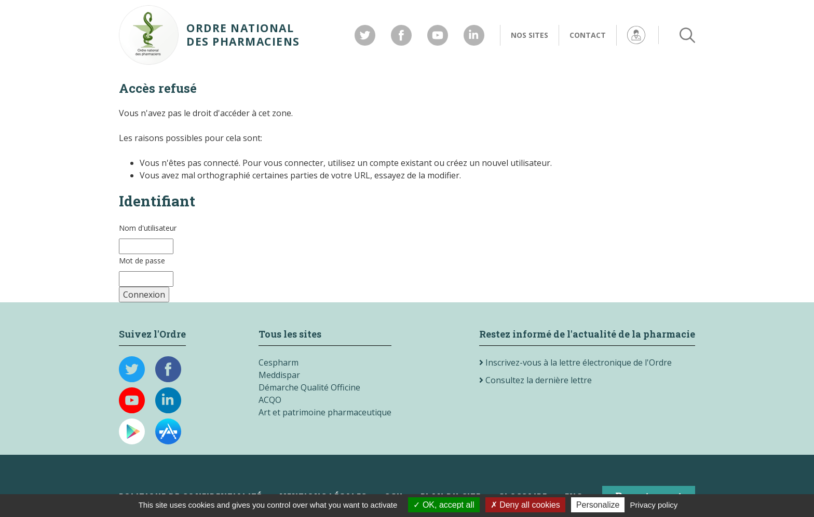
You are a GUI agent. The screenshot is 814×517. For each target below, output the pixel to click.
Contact (587, 35)
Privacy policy (654, 504)
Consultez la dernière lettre (535, 380)
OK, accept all (443, 504)
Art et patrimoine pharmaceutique (325, 412)
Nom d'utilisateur (148, 228)
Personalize (598, 504)
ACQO (270, 400)
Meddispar (279, 375)
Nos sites (529, 35)
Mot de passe (142, 261)
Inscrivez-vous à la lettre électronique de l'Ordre (575, 362)
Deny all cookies (525, 504)
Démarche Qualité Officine (309, 387)
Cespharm (279, 362)
